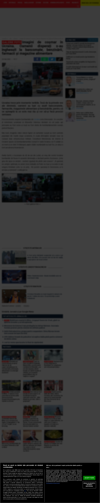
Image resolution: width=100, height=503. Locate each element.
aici (25, 490)
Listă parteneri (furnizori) (53, 483)
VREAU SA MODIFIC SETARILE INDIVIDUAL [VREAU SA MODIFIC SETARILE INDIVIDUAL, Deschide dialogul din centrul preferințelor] (89, 484)
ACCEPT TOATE (89, 478)
